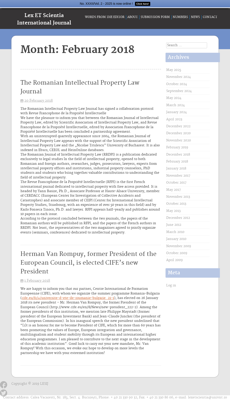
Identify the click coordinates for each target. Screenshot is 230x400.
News (195, 17)
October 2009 (176, 253)
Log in (171, 286)
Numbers (180, 17)
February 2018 (177, 162)
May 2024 (173, 98)
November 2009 (178, 246)
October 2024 (176, 84)
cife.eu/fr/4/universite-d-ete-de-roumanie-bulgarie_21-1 (68, 298)
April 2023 (174, 119)
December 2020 (178, 133)
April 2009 (174, 260)
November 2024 (178, 77)
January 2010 (176, 239)
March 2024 (175, 105)
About (132, 17)
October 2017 (176, 183)
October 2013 (176, 204)
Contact (210, 17)
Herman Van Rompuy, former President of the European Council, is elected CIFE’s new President (88, 263)
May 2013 (173, 211)
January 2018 (176, 169)
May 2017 (173, 190)
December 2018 (178, 155)
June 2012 (173, 225)
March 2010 (175, 232)
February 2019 (177, 147)
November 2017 (178, 176)
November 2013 (178, 197)
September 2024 (179, 91)
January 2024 (176, 112)
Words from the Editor (104, 17)
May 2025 (173, 70)
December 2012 (178, 218)
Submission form (155, 17)
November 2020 (178, 140)
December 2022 (178, 126)
